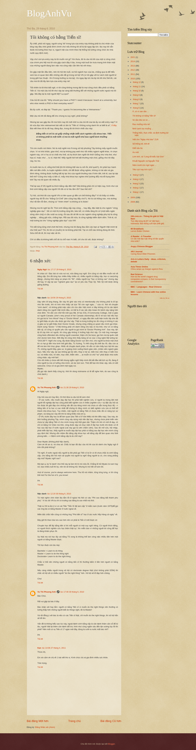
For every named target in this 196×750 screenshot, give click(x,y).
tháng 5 (136, 175)
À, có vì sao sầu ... (140, 111)
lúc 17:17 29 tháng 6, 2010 (59, 269)
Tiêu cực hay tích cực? (142, 169)
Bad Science (137, 274)
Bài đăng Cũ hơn (110, 721)
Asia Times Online (139, 267)
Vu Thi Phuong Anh (46, 387)
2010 (132, 78)
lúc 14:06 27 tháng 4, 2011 (54, 648)
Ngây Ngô (42, 269)
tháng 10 (137, 90)
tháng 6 (136, 108)
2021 (132, 57)
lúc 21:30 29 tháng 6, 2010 (72, 387)
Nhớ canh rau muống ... (142, 128)
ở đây (113, 125)
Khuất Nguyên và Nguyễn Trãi (145, 161)
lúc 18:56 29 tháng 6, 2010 (59, 298)
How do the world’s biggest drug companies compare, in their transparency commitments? (148, 279)
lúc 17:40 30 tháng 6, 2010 (72, 592)
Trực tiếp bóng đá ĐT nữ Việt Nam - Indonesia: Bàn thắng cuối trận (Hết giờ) (147, 222)
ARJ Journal (137, 251)
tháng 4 (136, 179)
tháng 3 (136, 183)
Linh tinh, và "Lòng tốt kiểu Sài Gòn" (148, 156)
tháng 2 (136, 188)
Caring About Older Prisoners (143, 254)
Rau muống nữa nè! (141, 124)
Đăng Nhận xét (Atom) (45, 727)
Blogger (111, 744)
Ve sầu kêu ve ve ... (141, 120)
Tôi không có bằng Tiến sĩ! (144, 116)
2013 (132, 66)
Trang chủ (74, 721)
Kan (39, 648)
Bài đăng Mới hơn (37, 721)
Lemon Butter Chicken (140, 231)
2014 (132, 61)
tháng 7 (136, 103)
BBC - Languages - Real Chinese (146, 287)
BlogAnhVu (49, 13)
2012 (132, 70)
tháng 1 (136, 192)
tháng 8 (136, 99)
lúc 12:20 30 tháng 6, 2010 (59, 494)
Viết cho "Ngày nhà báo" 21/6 (145, 139)
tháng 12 (137, 82)
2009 (132, 197)
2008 (132, 202)
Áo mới (135, 152)
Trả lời (40, 289)
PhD (38, 251)
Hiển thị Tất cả (164, 298)
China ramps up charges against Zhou (147, 269)
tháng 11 (137, 86)
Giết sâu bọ (137, 148)
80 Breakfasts (137, 229)
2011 (132, 74)
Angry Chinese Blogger (142, 246)
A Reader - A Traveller (141, 236)
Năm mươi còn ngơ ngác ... (144, 165)
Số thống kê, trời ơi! (141, 144)
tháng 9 (136, 95)
